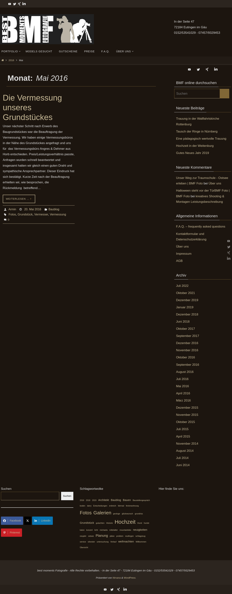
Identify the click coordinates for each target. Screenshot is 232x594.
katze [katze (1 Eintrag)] (82, 530)
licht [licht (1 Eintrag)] (96, 530)
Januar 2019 (184, 307)
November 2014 (187, 443)
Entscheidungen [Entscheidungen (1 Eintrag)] (100, 506)
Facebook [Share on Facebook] (12, 520)
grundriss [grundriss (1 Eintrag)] (139, 514)
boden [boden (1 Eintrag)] (82, 506)
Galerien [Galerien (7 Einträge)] (102, 512)
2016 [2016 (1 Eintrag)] (82, 500)
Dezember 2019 (187, 300)
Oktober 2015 (185, 422)
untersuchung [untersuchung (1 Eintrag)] (103, 542)
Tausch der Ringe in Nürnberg (197, 131)
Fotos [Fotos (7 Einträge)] (86, 512)
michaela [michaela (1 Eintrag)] (104, 530)
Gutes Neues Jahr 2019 (192, 153)
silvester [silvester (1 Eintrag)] (91, 542)
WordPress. (130, 577)
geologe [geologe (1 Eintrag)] (116, 514)
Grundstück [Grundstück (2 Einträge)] (87, 522)
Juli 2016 (182, 379)
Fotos (12, 214)
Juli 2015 (182, 429)
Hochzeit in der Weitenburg (195, 146)
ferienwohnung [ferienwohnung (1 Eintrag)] (132, 506)
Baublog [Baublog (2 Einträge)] (116, 500)
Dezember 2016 (187, 343)
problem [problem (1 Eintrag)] (119, 536)
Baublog (54, 209)
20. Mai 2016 (32, 209)
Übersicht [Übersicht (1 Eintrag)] (84, 547)
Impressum (183, 253)
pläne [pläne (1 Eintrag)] (112, 536)
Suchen (6, 489)
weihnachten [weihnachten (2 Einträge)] (126, 541)
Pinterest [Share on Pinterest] (11, 532)
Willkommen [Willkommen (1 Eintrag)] (141, 542)
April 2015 (183, 436)
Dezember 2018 (187, 314)
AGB (179, 261)
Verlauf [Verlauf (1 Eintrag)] (113, 542)
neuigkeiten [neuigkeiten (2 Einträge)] (140, 529)
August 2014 (184, 451)
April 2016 (183, 393)
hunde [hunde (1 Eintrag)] (146, 523)
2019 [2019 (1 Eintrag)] (94, 500)
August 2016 (184, 372)
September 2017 (187, 336)
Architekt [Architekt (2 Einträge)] (103, 500)
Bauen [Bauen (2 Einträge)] (127, 500)
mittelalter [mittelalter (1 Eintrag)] (113, 530)
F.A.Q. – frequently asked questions (200, 226)
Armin (12, 209)
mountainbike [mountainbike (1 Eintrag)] (125, 530)
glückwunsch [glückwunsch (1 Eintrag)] (127, 514)
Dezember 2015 (187, 407)
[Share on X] (27, 521)
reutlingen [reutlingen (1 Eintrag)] (129, 536)
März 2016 (183, 400)
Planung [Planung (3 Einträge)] (102, 535)
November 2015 (187, 415)
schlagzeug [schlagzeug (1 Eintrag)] (140, 536)
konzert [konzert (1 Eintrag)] (89, 530)
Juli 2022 (182, 286)
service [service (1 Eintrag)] (83, 542)
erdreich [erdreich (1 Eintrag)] (112, 506)
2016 (11, 60)
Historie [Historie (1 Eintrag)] (109, 523)
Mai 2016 (182, 386)
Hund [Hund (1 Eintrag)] (139, 523)
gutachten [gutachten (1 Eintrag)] (100, 523)
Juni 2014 (183, 465)
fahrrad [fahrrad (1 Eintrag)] (121, 506)
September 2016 (187, 364)
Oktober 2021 (185, 293)
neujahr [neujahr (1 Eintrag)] (83, 536)
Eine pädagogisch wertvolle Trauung (201, 138)
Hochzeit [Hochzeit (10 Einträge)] (125, 522)
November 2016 (187, 350)
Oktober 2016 (185, 357)
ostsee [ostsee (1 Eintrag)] (91, 536)
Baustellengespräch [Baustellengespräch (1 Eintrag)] (141, 500)
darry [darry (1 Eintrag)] (89, 506)
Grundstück (25, 214)
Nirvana (117, 577)
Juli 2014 (182, 458)
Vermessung (58, 214)
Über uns (215, 183)
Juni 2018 (183, 321)
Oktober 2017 (185, 328)
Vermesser (41, 214)
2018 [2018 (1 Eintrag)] (88, 500)
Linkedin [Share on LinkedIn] (42, 520)
